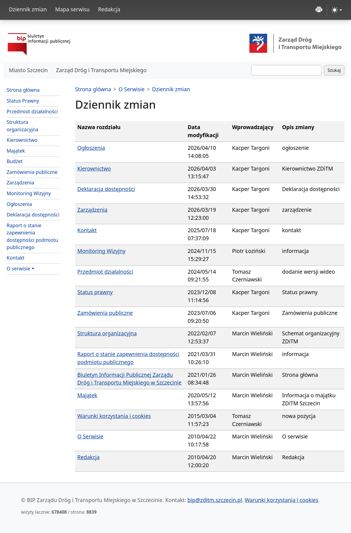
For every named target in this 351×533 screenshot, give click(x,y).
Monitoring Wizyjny (29, 193)
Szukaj (334, 70)
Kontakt (15, 257)
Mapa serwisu (72, 9)
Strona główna (23, 90)
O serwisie (18, 268)
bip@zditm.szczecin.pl (214, 500)
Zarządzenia (20, 182)
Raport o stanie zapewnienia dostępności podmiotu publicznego (32, 236)
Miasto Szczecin (28, 70)
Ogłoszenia (19, 204)
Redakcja (109, 9)
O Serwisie (131, 89)
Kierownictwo (22, 140)
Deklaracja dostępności (33, 214)
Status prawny (95, 292)
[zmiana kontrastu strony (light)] (336, 10)
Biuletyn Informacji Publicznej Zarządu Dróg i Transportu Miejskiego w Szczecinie (129, 378)
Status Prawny (23, 100)
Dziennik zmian (28, 9)
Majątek (16, 150)
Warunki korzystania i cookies (114, 416)
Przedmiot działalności (32, 111)
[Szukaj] (286, 70)
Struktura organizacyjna (22, 125)
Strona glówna (93, 89)
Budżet (33, 160)
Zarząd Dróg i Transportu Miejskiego (101, 70)
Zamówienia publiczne (32, 172)
